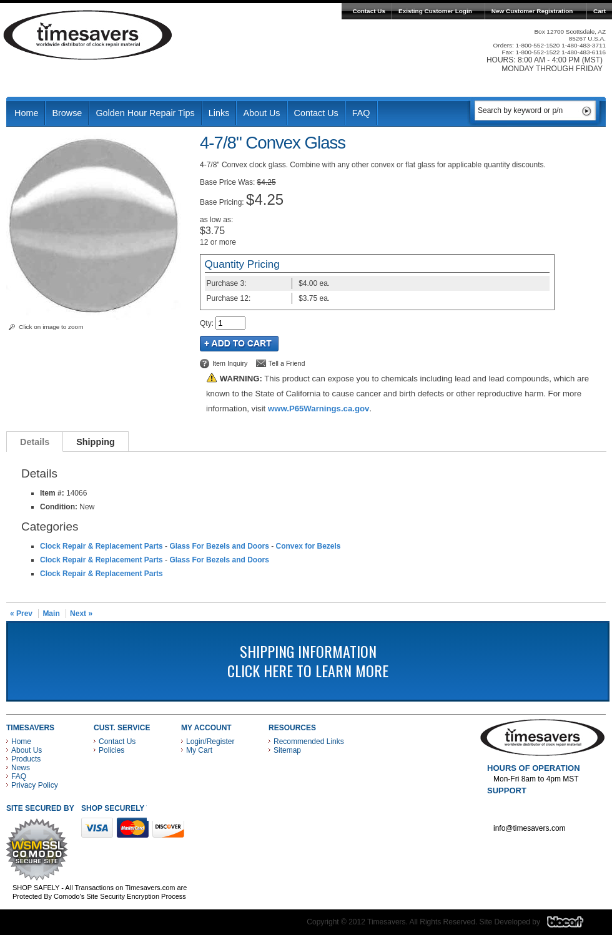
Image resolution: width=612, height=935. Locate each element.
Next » (81, 613)
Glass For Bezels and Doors (219, 546)
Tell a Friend (287, 363)
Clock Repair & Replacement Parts (101, 546)
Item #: (53, 493)
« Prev (21, 613)
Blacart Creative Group (573, 925)
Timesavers (88, 35)
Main (50, 613)
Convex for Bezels (307, 546)
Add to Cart (239, 343)
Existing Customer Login (435, 10)
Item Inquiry (229, 363)
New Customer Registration (532, 10)
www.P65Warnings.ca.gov (318, 408)
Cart (599, 10)
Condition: (58, 506)
